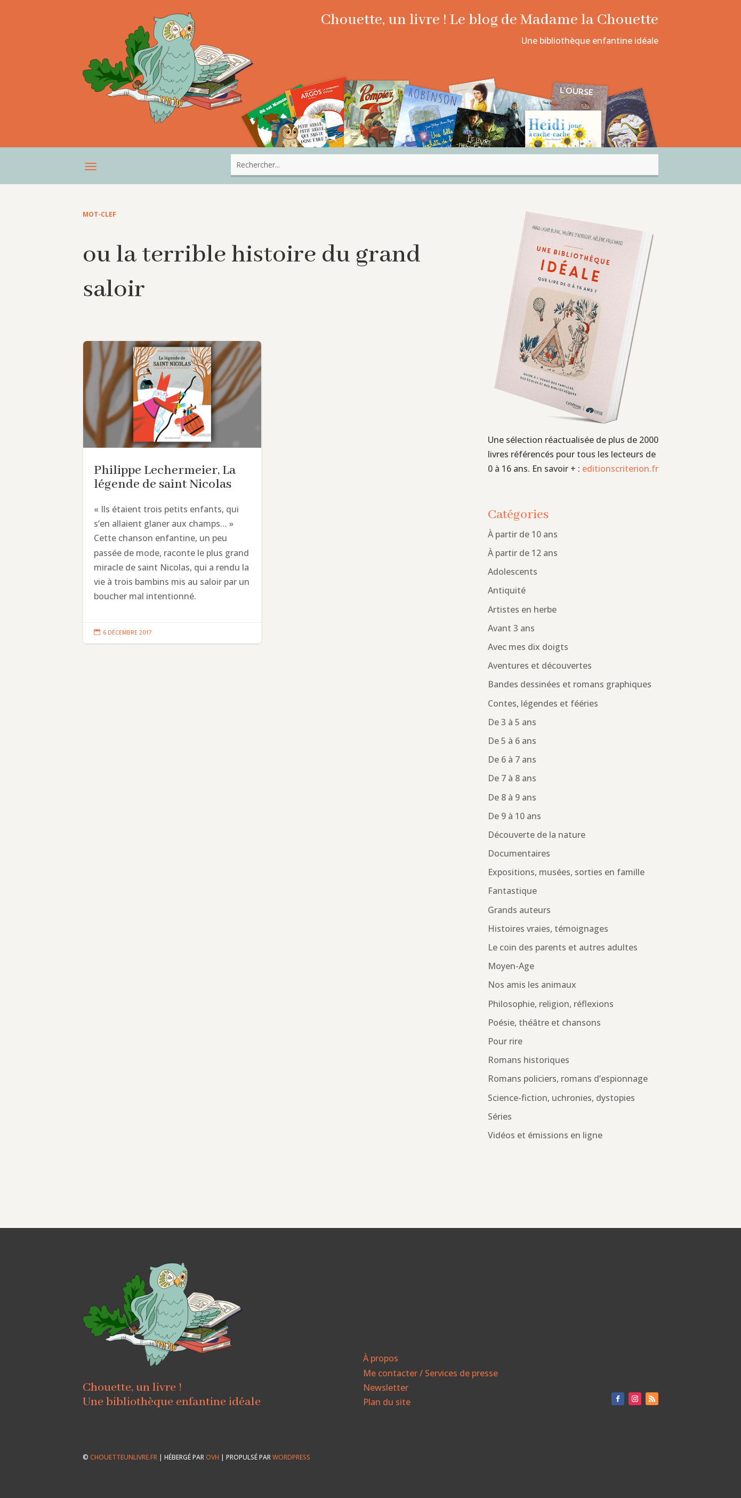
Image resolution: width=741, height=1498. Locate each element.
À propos (380, 1358)
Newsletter (385, 1387)
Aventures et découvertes (540, 665)
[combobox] (444, 164)
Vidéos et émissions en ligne (545, 1135)
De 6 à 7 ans (512, 759)
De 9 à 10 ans (514, 816)
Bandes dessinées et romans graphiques (569, 684)
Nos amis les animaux (532, 984)
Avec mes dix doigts (528, 647)
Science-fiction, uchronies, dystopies (561, 1098)
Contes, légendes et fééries (543, 703)
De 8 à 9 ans (512, 797)
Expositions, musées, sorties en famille (566, 872)
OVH (212, 1457)
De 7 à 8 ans (512, 778)
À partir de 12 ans (523, 553)
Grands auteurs (519, 910)
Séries (500, 1116)
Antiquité (507, 590)
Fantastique (512, 891)
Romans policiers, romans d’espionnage (568, 1078)
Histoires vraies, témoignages (548, 928)
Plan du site (386, 1402)
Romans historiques (528, 1060)
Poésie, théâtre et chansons (544, 1022)
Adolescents (512, 571)
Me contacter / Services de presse (430, 1373)
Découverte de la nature (536, 835)
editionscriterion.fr (620, 468)
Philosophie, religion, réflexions (551, 1004)
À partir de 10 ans (523, 534)
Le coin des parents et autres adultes (563, 947)
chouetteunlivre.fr (123, 1457)
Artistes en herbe (522, 609)
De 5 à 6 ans (512, 741)
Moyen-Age (511, 966)
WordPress (291, 1457)
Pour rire (505, 1041)
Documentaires (519, 853)
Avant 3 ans (511, 628)
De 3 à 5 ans (512, 722)
